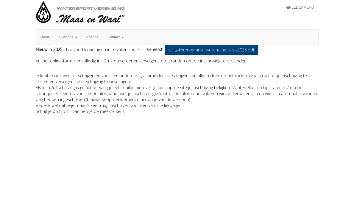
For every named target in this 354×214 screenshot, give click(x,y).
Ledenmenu (300, 7)
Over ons (68, 37)
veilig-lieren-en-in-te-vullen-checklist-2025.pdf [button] (211, 50)
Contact (115, 37)
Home (45, 37)
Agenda (92, 37)
